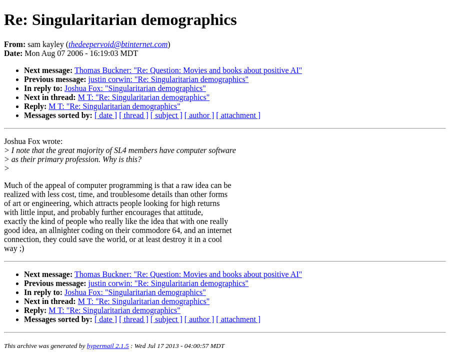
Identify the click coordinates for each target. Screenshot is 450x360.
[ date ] (105, 115)
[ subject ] (166, 115)
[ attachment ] (238, 115)
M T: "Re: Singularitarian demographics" (144, 97)
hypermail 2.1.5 (108, 346)
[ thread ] (133, 115)
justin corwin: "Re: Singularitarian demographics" (168, 79)
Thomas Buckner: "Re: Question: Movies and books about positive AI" (188, 70)
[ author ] (199, 115)
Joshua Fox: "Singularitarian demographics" (135, 88)
